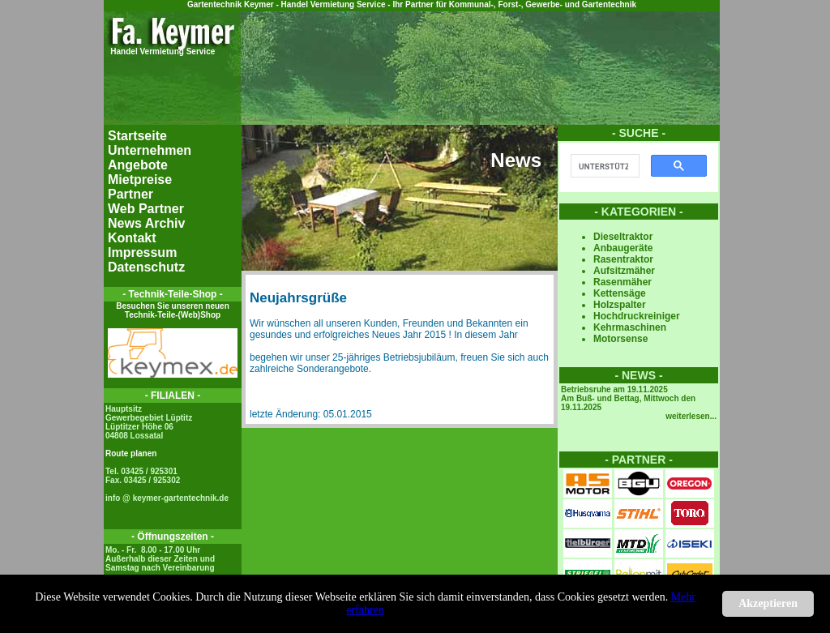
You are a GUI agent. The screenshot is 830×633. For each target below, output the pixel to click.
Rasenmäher (622, 282)
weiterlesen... (691, 416)
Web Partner (146, 209)
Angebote (138, 165)
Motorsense (620, 338)
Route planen (130, 453)
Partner (130, 194)
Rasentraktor (623, 259)
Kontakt (132, 238)
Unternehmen (149, 150)
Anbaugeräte (622, 248)
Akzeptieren (768, 603)
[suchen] (603, 166)
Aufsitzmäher (624, 270)
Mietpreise (140, 179)
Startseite (137, 136)
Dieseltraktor (622, 236)
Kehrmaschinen (629, 327)
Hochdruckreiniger (636, 316)
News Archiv (146, 223)
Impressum (142, 252)
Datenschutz (146, 267)
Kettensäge (619, 293)
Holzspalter (619, 304)
